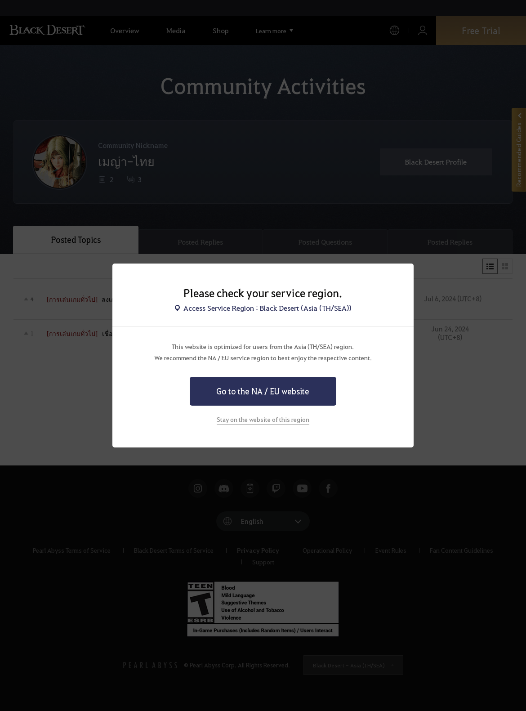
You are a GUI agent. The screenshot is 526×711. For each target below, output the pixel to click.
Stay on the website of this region (263, 419)
